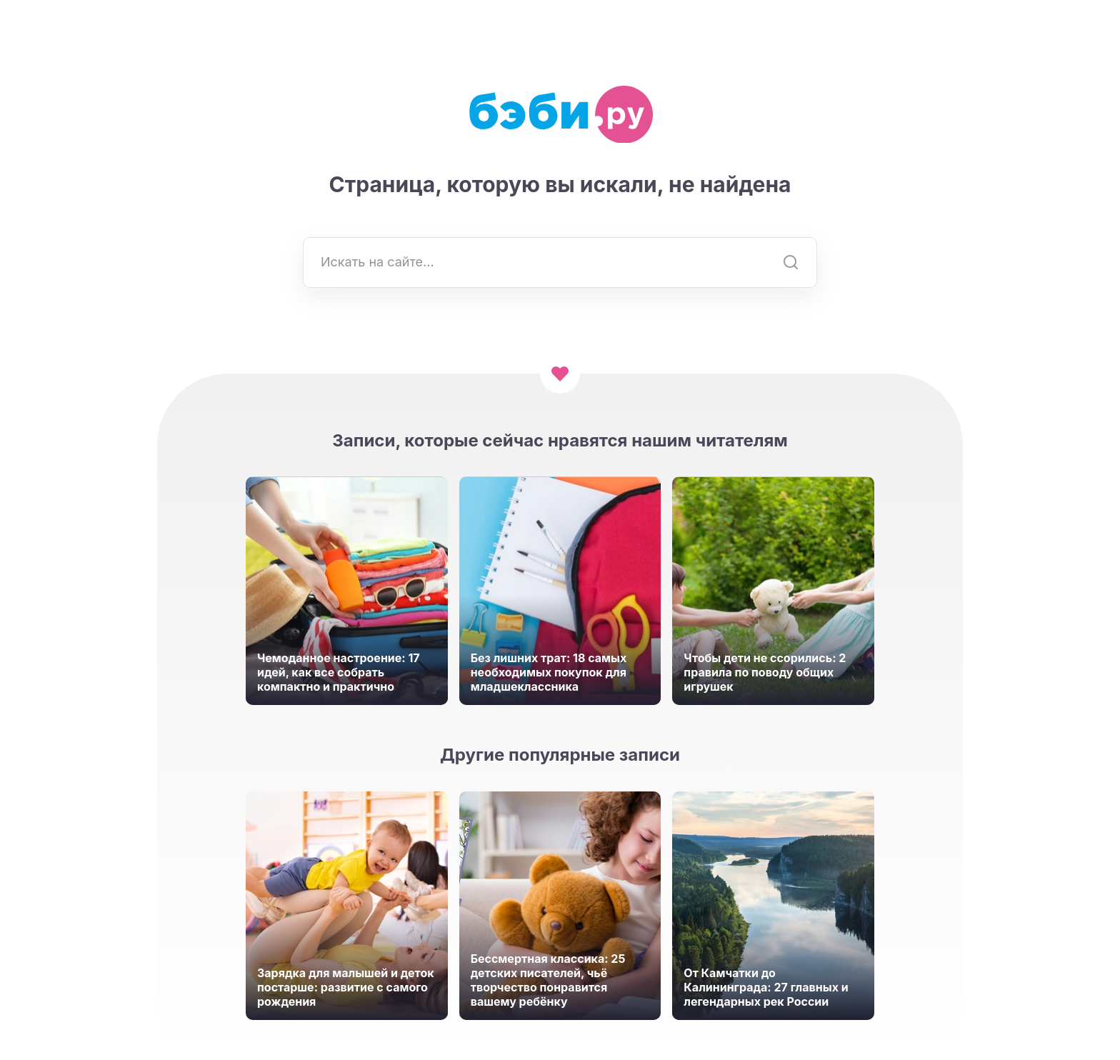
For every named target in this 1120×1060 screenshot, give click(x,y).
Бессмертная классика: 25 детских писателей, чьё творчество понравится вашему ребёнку (548, 980)
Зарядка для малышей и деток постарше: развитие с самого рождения (345, 987)
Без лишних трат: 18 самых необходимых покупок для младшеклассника (549, 672)
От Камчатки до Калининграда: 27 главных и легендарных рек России (766, 987)
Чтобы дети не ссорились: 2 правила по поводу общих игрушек (765, 672)
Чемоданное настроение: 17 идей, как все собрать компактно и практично (338, 672)
